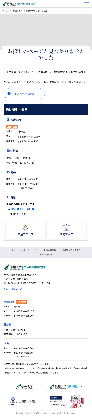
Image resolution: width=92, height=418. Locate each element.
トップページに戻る (23, 93)
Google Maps (11, 289)
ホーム (5, 10)
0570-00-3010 (22, 208)
